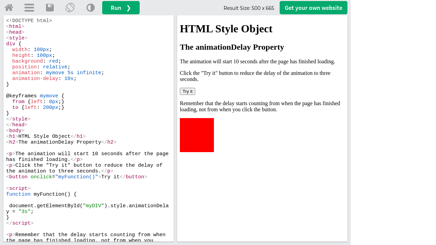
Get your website (313, 8)
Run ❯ (121, 8)
